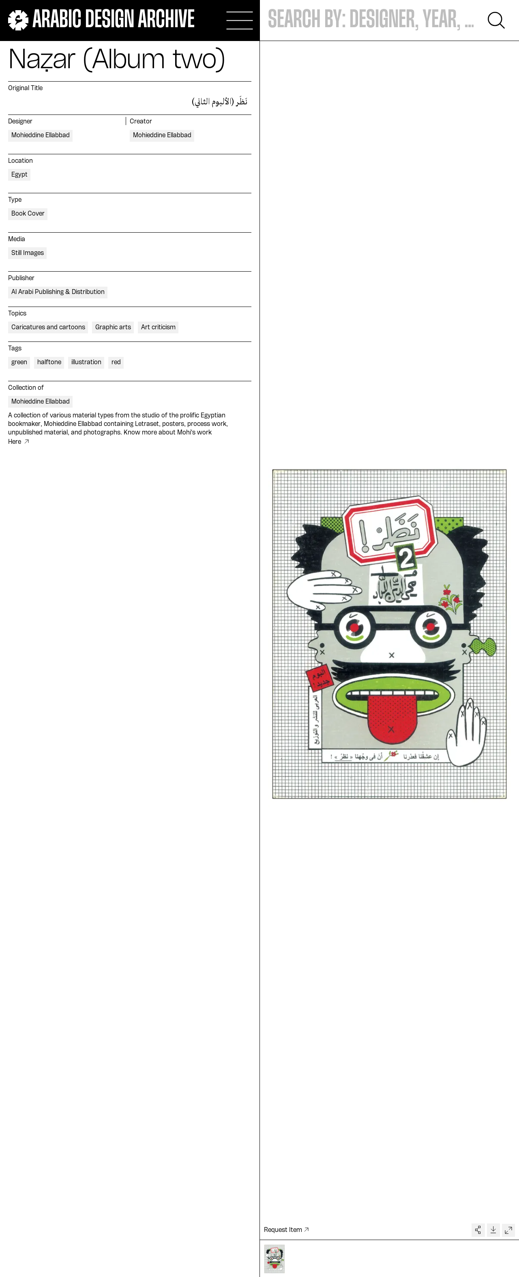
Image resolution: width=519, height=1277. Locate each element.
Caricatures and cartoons (48, 328)
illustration (86, 362)
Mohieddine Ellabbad (40, 135)
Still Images (27, 253)
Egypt (19, 175)
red (116, 362)
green (19, 362)
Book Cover (28, 214)
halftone (49, 362)
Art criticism (158, 328)
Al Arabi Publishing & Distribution (58, 292)
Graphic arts (113, 328)
